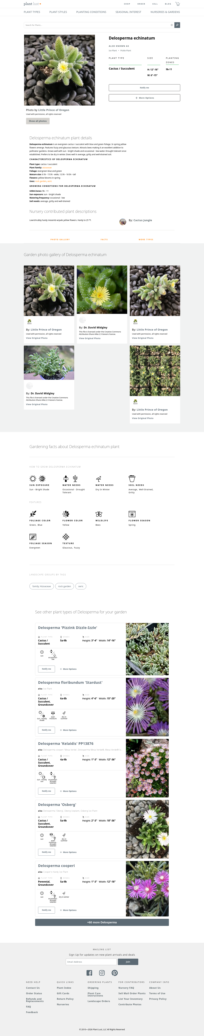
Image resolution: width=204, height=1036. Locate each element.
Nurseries (63, 1004)
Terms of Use (157, 993)
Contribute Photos (129, 1004)
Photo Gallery (60, 239)
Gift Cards (63, 993)
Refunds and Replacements (35, 1000)
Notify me (144, 88)
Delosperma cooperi (56, 865)
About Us (155, 987)
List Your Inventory (130, 998)
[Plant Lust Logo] (32, 4)
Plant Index (64, 987)
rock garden (40, 181)
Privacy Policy (158, 998)
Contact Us (33, 987)
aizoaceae (47, 167)
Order (141, 4)
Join (128, 961)
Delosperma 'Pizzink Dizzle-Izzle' (67, 627)
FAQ (28, 1006)
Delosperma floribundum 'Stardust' (70, 682)
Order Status (34, 993)
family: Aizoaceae (41, 586)
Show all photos (38, 121)
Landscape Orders (99, 1001)
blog (168, 4)
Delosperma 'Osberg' (57, 804)
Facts (104, 239)
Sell (155, 4)
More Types (146, 239)
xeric (49, 181)
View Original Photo (37, 338)
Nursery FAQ (126, 987)
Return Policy (65, 998)
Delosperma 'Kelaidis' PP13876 (66, 743)
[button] (172, 25)
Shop (127, 4)
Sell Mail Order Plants (132, 993)
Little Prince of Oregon (46, 329)
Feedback (32, 1012)
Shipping (93, 987)
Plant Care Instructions (95, 994)
